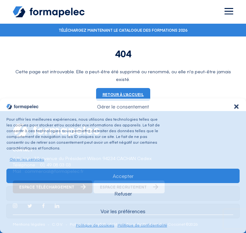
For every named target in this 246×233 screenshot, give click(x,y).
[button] (236, 106)
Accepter (123, 176)
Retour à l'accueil (123, 94)
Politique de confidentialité (142, 225)
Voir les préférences (123, 211)
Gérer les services (27, 159)
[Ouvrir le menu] (229, 11)
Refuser (123, 193)
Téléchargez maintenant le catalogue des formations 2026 (123, 30)
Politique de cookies (95, 225)
